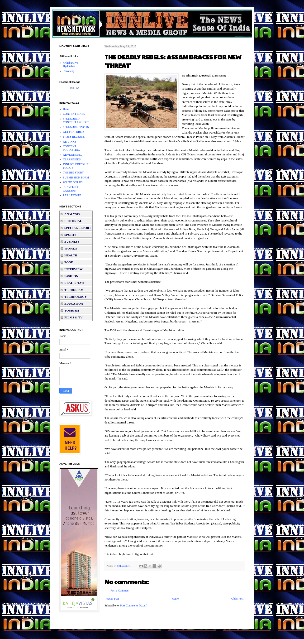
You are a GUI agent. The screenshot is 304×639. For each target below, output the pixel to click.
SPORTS (70, 234)
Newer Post (112, 598)
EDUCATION (73, 303)
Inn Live (75, 87)
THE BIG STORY (73, 172)
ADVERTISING (72, 154)
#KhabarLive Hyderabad (70, 64)
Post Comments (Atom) (133, 605)
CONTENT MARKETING (71, 148)
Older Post (237, 598)
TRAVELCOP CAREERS (71, 188)
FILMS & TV (73, 317)
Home (175, 598)
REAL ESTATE (72, 195)
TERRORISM (73, 290)
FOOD (68, 262)
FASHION (71, 276)
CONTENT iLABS (74, 113)
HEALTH (70, 255)
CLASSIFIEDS (72, 159)
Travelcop (68, 71)
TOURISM (71, 310)
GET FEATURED (73, 132)
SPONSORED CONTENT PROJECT (76, 120)
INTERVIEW (73, 269)
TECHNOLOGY (75, 296)
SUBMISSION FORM (76, 177)
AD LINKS (69, 141)
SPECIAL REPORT (77, 228)
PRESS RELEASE (74, 136)
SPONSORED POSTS (76, 127)
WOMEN (70, 248)
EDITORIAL (73, 221)
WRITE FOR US (73, 182)
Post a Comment (119, 590)
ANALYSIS (72, 214)
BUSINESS (71, 241)
